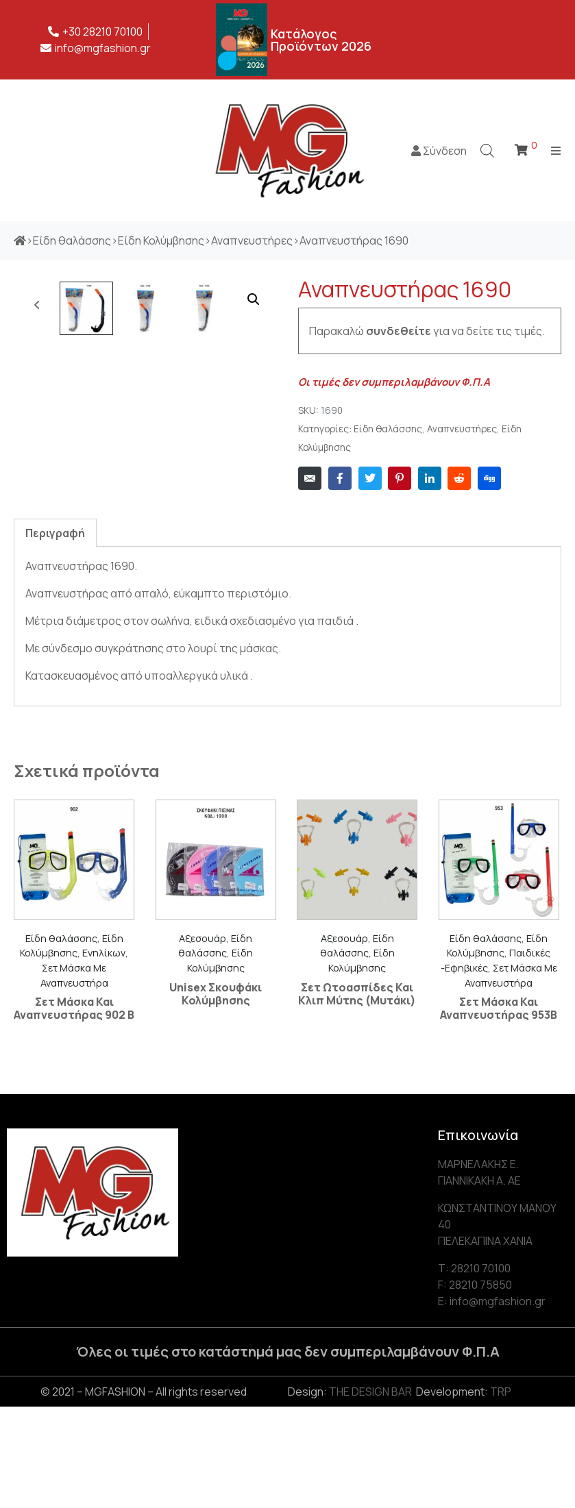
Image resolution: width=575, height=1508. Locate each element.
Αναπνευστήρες (462, 429)
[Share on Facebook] (340, 478)
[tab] (55, 634)
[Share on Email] (309, 478)
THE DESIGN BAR (370, 1492)
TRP (500, 1492)
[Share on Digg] (489, 478)
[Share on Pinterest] (399, 478)
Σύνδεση (439, 150)
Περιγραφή (55, 634)
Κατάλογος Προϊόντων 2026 (321, 39)
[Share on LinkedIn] (429, 478)
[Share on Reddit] (459, 478)
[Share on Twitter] (370, 478)
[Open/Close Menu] (556, 150)
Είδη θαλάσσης (388, 429)
